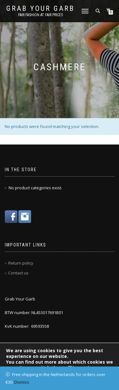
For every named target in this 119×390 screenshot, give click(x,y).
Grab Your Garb (40, 8)
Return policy (20, 263)
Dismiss (21, 382)
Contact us (18, 273)
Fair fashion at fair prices (40, 15)
